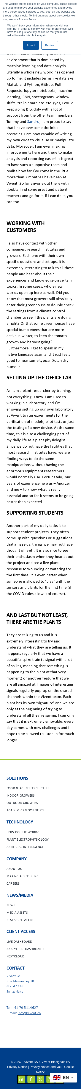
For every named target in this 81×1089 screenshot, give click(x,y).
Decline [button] (49, 45)
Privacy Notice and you (46, 1067)
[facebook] (31, 1079)
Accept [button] (31, 45)
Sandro (33, 122)
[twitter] (40, 1079)
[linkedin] (21, 1079)
